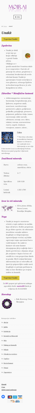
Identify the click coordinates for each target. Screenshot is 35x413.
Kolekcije (7, 331)
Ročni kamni (8, 363)
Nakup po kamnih (10, 345)
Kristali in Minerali (11, 336)
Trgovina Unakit (10, 39)
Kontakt (3, 384)
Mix (5, 340)
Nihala (6, 350)
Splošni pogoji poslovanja (9, 390)
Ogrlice (6, 359)
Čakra (19, 132)
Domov (5, 26)
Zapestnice (8, 372)
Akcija (6, 322)
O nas (3, 387)
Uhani (6, 368)
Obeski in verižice (10, 354)
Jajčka (6, 327)
